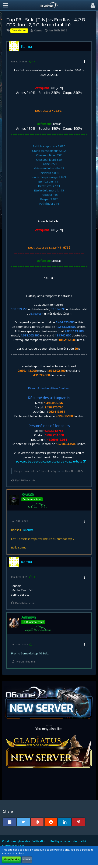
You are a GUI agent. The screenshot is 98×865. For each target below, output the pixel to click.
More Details (11, 859)
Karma (38, 30)
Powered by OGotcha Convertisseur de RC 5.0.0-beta (49, 461)
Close (26, 859)
